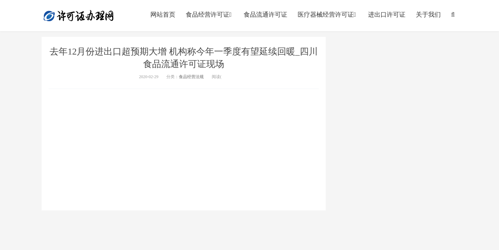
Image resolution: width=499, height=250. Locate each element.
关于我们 (428, 14)
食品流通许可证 (265, 14)
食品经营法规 (191, 76)
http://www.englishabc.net (79, 15)
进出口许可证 (386, 14)
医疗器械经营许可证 (328, 14)
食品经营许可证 (209, 14)
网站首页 (162, 14)
